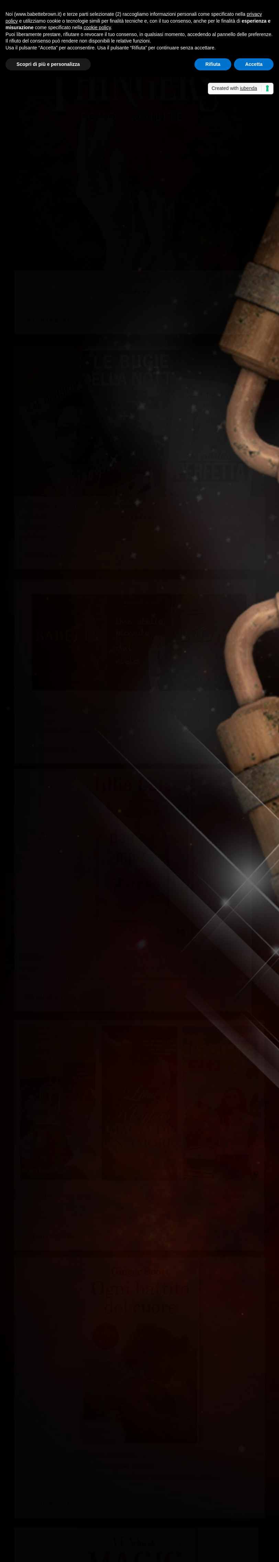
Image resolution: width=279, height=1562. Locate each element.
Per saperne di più (50, 261)
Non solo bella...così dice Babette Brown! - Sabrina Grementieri (96, 1475)
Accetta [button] (254, 64)
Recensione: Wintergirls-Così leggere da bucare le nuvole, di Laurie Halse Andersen (71, 947)
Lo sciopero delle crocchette (54, 1394)
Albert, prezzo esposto (81, 1435)
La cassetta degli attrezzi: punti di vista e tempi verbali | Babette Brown (109, 1452)
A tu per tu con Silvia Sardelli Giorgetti (67, 1344)
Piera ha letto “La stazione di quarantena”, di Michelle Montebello (100, 1327)
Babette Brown (40, 206)
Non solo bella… (198, 1475)
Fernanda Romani (43, 761)
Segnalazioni (100, 206)
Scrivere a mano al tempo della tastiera (69, 1360)
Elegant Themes (65, 1552)
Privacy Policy (168, 1552)
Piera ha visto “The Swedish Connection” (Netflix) (79, 1377)
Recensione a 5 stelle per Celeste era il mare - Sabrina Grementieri (100, 1515)
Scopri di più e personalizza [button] (48, 64)
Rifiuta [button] (213, 64)
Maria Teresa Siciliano (176, 1136)
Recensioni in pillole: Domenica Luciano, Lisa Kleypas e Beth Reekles (75, 547)
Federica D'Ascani (43, 565)
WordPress (134, 1552)
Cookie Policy (204, 1552)
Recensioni (96, 372)
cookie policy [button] (97, 27)
